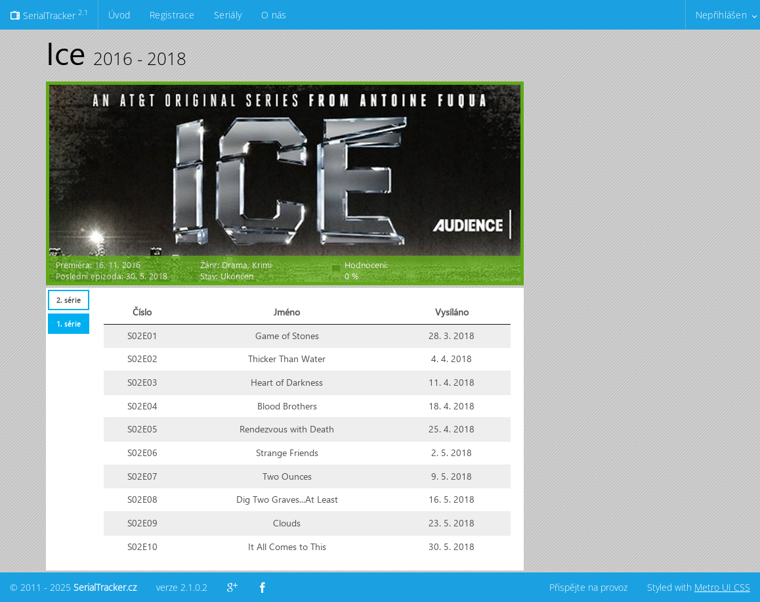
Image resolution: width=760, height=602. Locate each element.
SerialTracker (49, 14)
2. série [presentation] (68, 300)
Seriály (228, 15)
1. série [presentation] (68, 324)
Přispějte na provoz (588, 587)
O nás (273, 15)
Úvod (119, 15)
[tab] (68, 300)
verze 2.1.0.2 (181, 587)
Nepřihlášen (721, 15)
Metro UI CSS (722, 587)
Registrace (172, 15)
